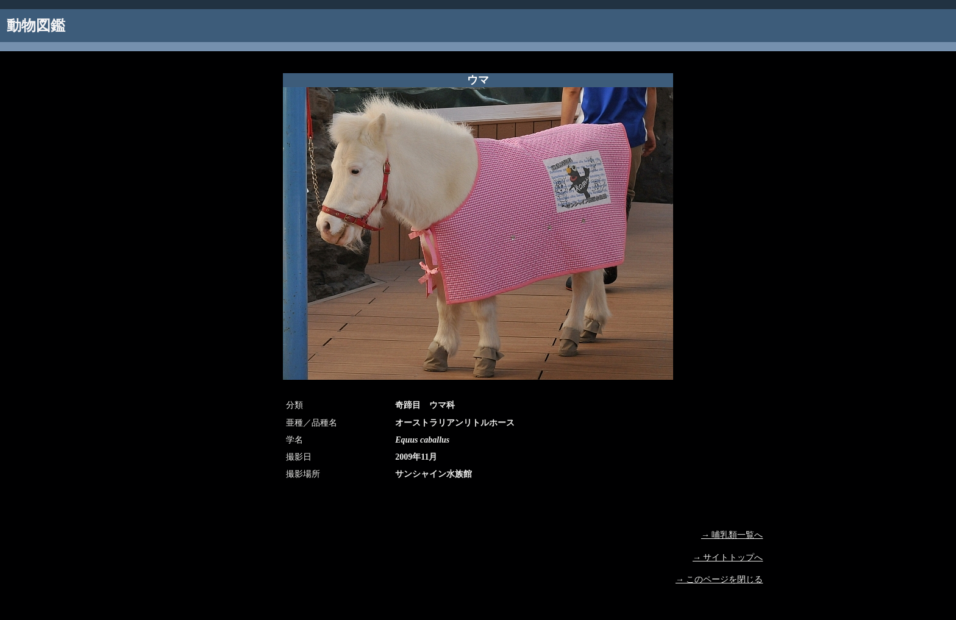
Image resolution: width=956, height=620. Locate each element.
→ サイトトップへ (728, 557)
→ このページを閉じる (719, 579)
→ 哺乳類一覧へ (732, 535)
